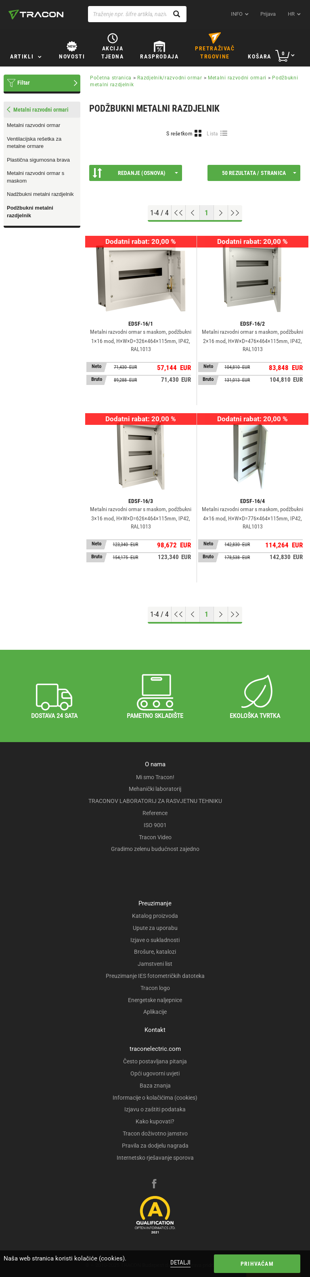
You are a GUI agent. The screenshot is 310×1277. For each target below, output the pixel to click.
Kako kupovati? (155, 1121)
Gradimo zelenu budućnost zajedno (155, 849)
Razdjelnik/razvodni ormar (169, 78)
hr (291, 14)
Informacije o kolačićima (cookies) (155, 1097)
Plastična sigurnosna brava (38, 160)
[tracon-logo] (36, 14)
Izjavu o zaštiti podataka (155, 1109)
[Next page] (221, 212)
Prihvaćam (257, 1263)
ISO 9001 (155, 825)
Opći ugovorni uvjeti (155, 1073)
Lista (212, 133)
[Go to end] (235, 212)
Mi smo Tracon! (155, 777)
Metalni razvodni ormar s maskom (35, 177)
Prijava (268, 14)
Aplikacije (155, 1012)
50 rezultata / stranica (259, 173)
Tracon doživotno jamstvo (155, 1133)
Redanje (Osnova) (135, 173)
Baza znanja (155, 1085)
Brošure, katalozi (155, 951)
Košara (259, 56)
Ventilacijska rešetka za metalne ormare (34, 143)
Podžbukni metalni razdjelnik (30, 211)
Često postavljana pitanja (155, 1061)
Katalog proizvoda (155, 916)
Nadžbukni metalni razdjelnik (40, 194)
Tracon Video (155, 837)
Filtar (23, 82)
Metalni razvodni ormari (237, 78)
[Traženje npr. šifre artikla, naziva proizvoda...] (137, 14)
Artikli (22, 56)
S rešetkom (179, 133)
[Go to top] (179, 212)
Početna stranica (111, 78)
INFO (237, 14)
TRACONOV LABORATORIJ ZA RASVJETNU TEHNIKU (155, 801)
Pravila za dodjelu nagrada (155, 1145)
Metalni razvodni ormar (33, 125)
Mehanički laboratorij (155, 789)
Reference (155, 813)
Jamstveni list (155, 964)
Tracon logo (155, 988)
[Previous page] (193, 212)
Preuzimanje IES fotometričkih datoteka (155, 976)
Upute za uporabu (155, 928)
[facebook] (154, 1185)
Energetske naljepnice (155, 1000)
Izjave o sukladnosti (155, 940)
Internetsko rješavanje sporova (155, 1157)
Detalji (180, 1262)
